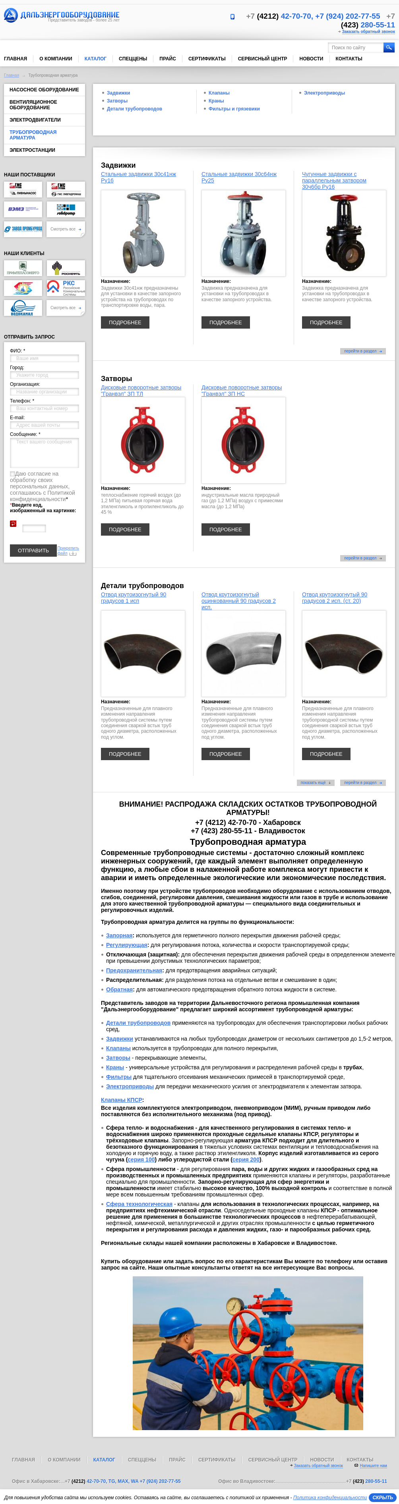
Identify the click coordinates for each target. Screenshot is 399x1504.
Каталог (96, 59)
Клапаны (219, 93)
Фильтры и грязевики (234, 109)
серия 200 (246, 1159)
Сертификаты (207, 59)
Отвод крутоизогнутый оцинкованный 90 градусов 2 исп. (238, 600)
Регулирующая (126, 945)
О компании (55, 59)
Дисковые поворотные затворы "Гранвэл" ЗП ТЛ (141, 390)
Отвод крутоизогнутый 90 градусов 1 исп (133, 597)
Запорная (119, 935)
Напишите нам (373, 1465)
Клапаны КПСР (121, 1100)
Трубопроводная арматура (33, 135)
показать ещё (316, 782)
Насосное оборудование (44, 90)
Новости (311, 59)
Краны (216, 101)
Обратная (119, 989)
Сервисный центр (262, 59)
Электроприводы (324, 93)
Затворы (117, 101)
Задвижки (118, 93)
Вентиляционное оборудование (33, 104)
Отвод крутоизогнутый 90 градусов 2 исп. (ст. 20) (334, 597)
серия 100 (141, 1159)
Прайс (167, 59)
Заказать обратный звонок (368, 31)
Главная (15, 59)
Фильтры (119, 1077)
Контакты (349, 59)
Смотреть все (65, 229)
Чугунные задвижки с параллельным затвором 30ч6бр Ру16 (334, 180)
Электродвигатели (35, 120)
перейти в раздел (363, 351)
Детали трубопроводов (134, 109)
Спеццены (133, 59)
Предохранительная (134, 970)
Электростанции (32, 150)
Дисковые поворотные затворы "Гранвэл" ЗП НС (241, 390)
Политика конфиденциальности (330, 1497)
